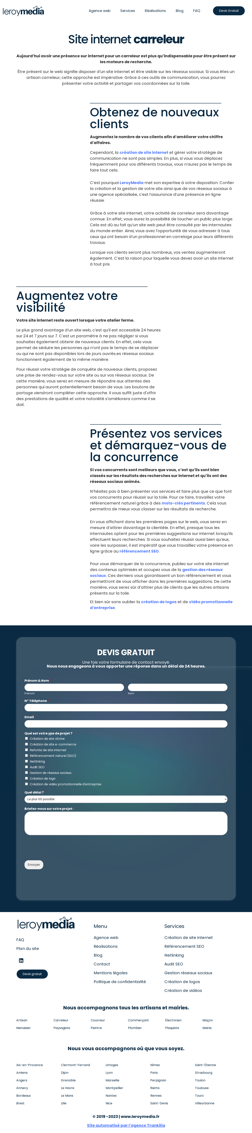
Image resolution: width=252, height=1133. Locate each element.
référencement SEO (139, 551)
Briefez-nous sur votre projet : (50, 809)
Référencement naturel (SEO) (53, 756)
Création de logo (42, 778)
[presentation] (54, 853)
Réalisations (155, 10)
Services (127, 10)
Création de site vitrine (47, 738)
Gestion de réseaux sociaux (51, 773)
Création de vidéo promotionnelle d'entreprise (65, 784)
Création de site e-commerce (53, 744)
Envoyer (34, 864)
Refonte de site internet (48, 750)
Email (30, 717)
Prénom (29, 693)
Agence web (100, 10)
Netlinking (37, 761)
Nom (131, 693)
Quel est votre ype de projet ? (49, 734)
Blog (179, 10)
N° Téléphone (36, 701)
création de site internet (144, 152)
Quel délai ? (35, 793)
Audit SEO (37, 767)
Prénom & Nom (37, 681)
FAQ (196, 10)
